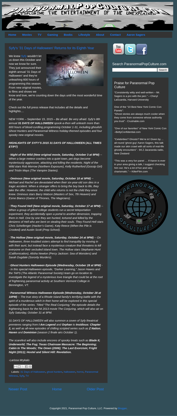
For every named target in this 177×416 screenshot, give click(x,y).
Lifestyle (84, 34)
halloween (69, 371)
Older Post (95, 389)
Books (68, 34)
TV (39, 34)
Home (12, 34)
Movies (27, 34)
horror (80, 371)
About (100, 34)
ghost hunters (54, 371)
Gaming (52, 34)
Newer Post (18, 389)
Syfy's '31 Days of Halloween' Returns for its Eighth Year (51, 48)
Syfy (23, 56)
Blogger (122, 408)
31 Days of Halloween (32, 371)
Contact (115, 34)
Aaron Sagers (136, 34)
